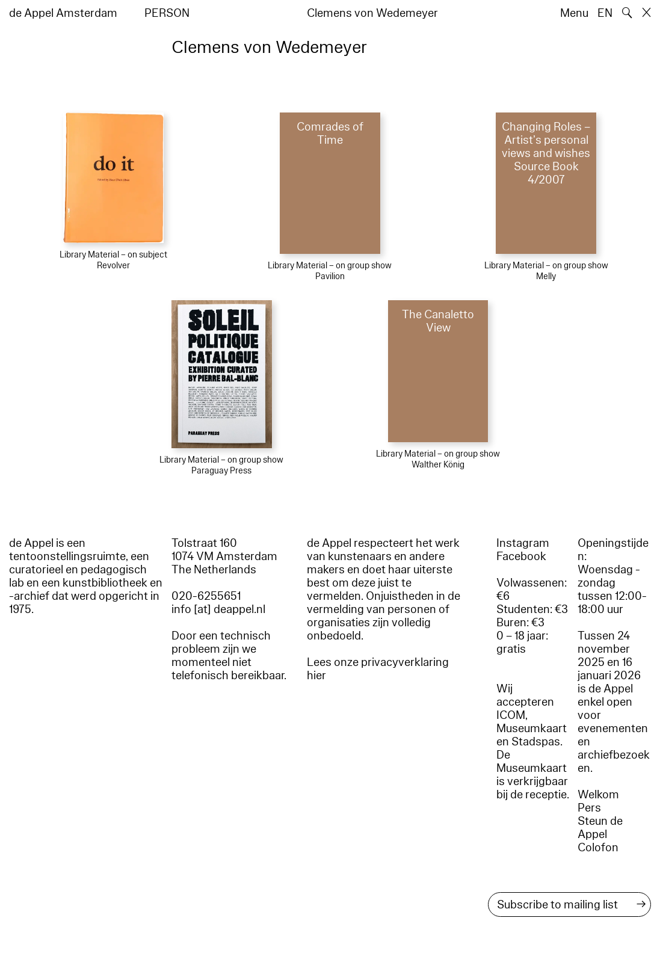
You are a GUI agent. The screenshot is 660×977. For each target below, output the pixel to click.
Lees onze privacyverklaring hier (378, 669)
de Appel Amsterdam (63, 13)
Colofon (598, 847)
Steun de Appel (600, 827)
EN (604, 13)
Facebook (521, 556)
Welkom (598, 795)
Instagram (522, 543)
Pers (589, 808)
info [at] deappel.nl (218, 609)
